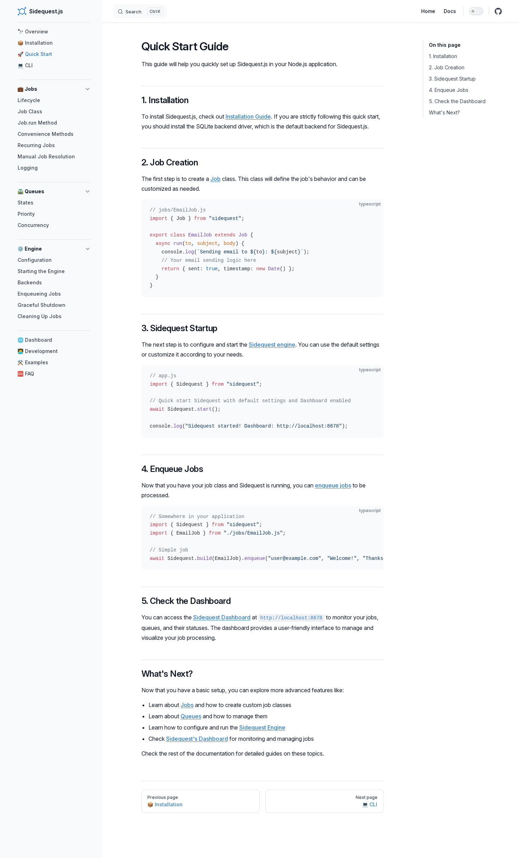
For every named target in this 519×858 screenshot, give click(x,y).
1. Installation (443, 56)
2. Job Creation (446, 67)
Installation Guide (248, 116)
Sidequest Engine (262, 727)
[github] (498, 11)
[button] (87, 89)
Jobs (187, 704)
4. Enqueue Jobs (448, 90)
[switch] (476, 11)
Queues (191, 716)
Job (215, 178)
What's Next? (444, 112)
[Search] (140, 11)
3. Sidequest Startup (452, 79)
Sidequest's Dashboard (197, 738)
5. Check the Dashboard (457, 101)
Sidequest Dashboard (222, 617)
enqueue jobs (333, 485)
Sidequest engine (272, 344)
